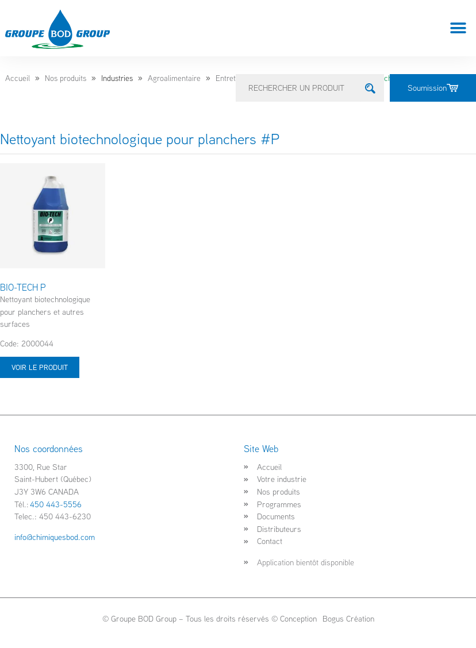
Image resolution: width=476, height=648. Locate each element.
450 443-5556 (56, 504)
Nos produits (65, 78)
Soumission (433, 87)
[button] (458, 28)
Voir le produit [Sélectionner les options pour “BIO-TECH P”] (39, 367)
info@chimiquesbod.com (54, 536)
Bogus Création (347, 618)
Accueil (17, 78)
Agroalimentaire (174, 78)
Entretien (230, 78)
